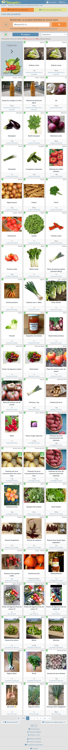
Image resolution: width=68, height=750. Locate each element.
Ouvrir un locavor (34, 742)
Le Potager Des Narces (56, 580)
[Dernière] (49, 718)
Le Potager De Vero (34, 443)
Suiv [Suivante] (44, 718)
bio (38, 39)
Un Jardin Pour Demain (34, 580)
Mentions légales (34, 732)
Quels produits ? (10, 722)
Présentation (34, 729)
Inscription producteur (34, 745)
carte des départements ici (48, 29)
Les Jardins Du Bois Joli (12, 647)
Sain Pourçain (12, 614)
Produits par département (54, 722)
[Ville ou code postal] (31, 24)
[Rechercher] (59, 24)
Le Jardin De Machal (56, 108)
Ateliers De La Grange (34, 514)
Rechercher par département (50, 10)
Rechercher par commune (17, 10)
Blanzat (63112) (28, 39)
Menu (62, 2)
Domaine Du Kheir (34, 276)
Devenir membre (34, 739)
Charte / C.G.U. (34, 735)
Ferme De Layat (12, 714)
